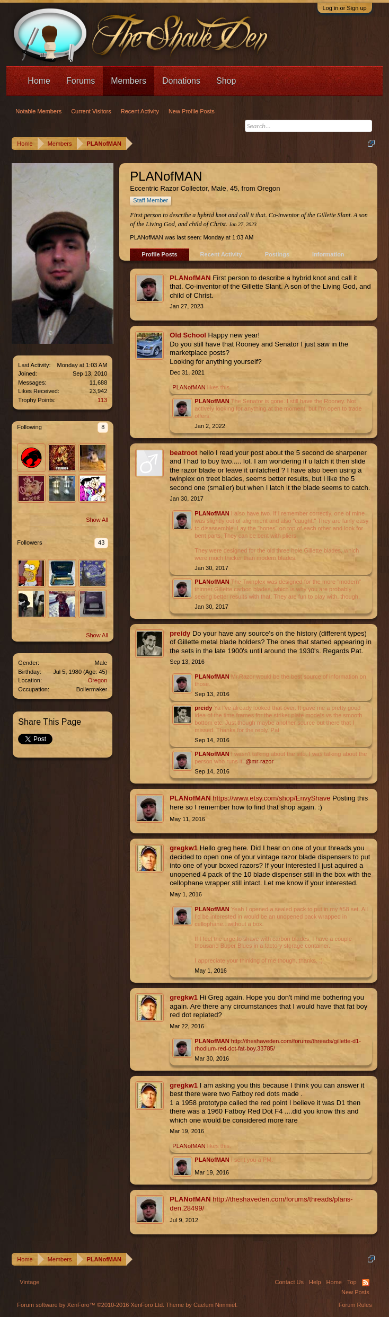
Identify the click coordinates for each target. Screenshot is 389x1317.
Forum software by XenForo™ (90, 1305)
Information (328, 254)
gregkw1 (184, 848)
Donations (181, 80)
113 (102, 400)
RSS (365, 1282)
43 (101, 542)
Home (39, 80)
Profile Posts (159, 254)
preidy (180, 633)
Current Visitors (91, 111)
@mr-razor (259, 761)
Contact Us (289, 1282)
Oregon (98, 680)
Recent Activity (221, 254)
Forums (80, 80)
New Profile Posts (192, 111)
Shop (226, 80)
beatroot (183, 453)
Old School (188, 335)
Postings (277, 254)
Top (352, 1282)
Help (315, 1282)
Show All (97, 520)
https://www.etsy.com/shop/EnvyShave (271, 798)
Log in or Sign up (345, 8)
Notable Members (38, 111)
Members (128, 80)
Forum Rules (355, 1305)
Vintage (29, 1282)
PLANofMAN (190, 278)
